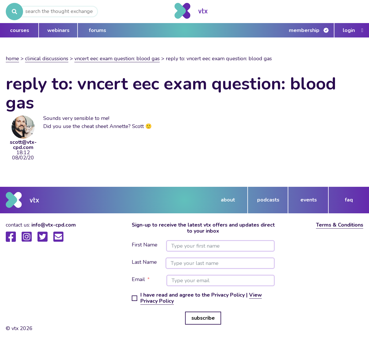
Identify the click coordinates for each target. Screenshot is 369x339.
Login (349, 30)
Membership (304, 30)
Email (138, 279)
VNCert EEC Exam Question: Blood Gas (117, 58)
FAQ (349, 199)
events (308, 199)
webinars (58, 30)
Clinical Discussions (46, 58)
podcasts (268, 199)
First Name (144, 245)
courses (19, 30)
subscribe (203, 317)
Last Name (144, 262)
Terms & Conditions (339, 224)
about (228, 199)
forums (97, 30)
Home (12, 58)
